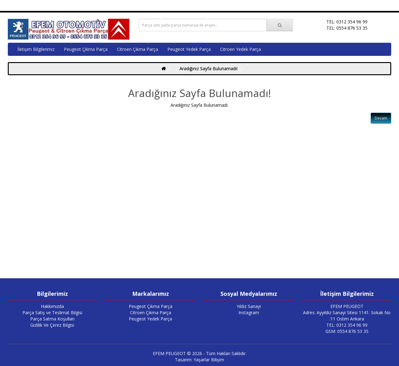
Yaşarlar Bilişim (209, 360)
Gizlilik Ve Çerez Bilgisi (52, 325)
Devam (381, 118)
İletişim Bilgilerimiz (36, 49)
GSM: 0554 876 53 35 (346, 331)
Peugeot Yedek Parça (189, 49)
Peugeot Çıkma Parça (86, 49)
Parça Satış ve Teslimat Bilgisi (52, 312)
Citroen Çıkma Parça (137, 49)
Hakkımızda (52, 306)
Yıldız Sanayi (249, 306)
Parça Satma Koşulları (52, 319)
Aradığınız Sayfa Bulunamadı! (209, 68)
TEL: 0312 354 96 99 (347, 325)
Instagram (248, 312)
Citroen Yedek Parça (240, 49)
